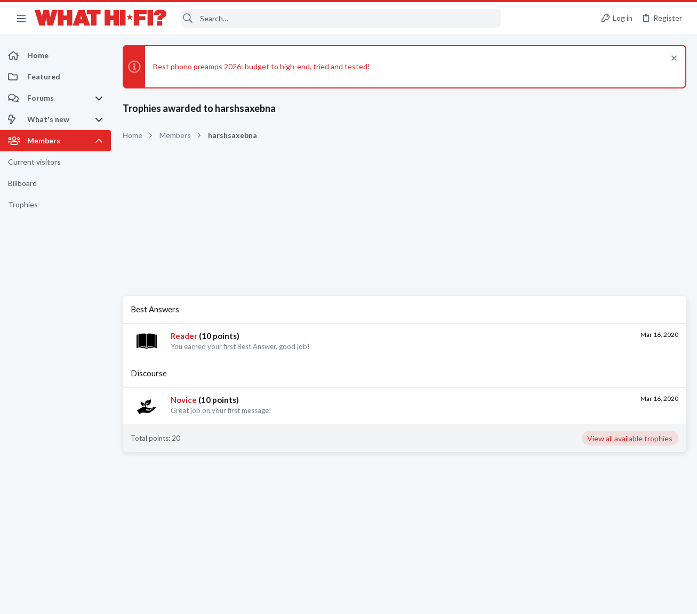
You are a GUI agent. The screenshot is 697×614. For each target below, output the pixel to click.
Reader (184, 336)
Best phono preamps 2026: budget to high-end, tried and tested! (261, 66)
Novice (184, 400)
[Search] (341, 18)
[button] (21, 18)
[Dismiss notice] (672, 59)
